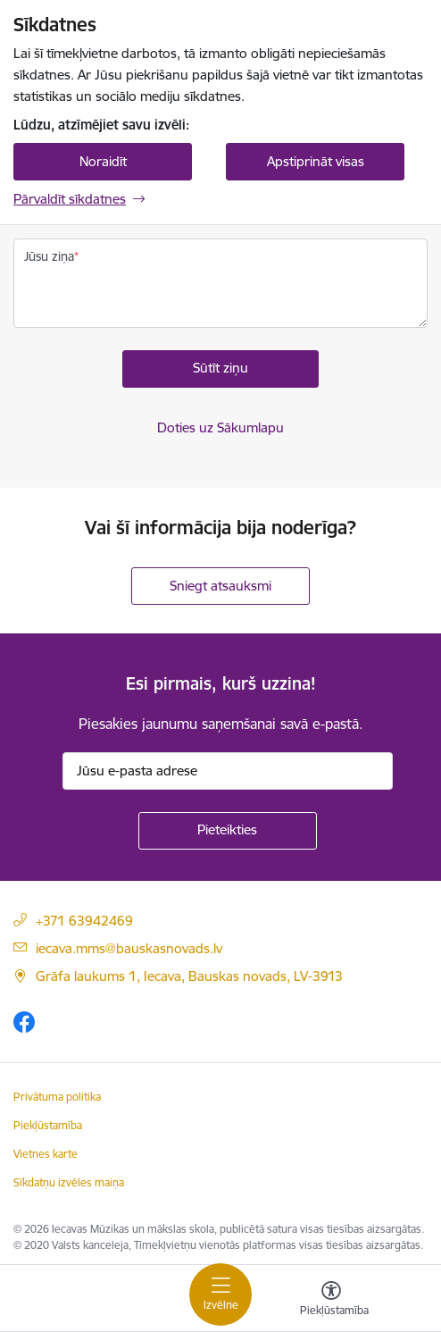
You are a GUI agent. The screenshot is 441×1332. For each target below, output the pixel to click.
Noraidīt (103, 161)
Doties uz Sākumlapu (220, 427)
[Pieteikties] (227, 831)
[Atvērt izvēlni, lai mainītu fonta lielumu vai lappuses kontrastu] (331, 1300)
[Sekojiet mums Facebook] (24, 1021)
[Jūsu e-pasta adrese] (227, 771)
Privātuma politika (57, 1096)
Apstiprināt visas (315, 161)
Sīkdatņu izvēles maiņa (68, 1182)
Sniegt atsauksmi (220, 585)
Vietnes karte (45, 1153)
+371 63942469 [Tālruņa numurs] (84, 920)
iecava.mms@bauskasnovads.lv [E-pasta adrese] (129, 948)
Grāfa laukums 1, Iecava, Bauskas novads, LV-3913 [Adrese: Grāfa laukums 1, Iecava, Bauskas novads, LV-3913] (189, 976)
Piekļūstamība (47, 1125)
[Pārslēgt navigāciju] (220, 1294)
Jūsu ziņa (49, 256)
